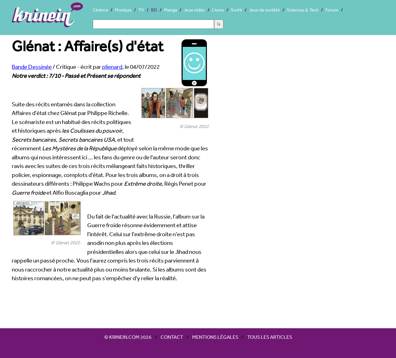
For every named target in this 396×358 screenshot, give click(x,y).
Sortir (236, 10)
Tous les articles (269, 337)
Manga (170, 10)
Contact (172, 337)
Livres (218, 10)
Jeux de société (264, 10)
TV (141, 10)
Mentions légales (215, 337)
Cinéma (100, 10)
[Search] (153, 24)
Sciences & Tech (303, 10)
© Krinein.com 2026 (128, 337)
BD (154, 10)
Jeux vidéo (194, 10)
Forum (331, 10)
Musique (123, 10)
